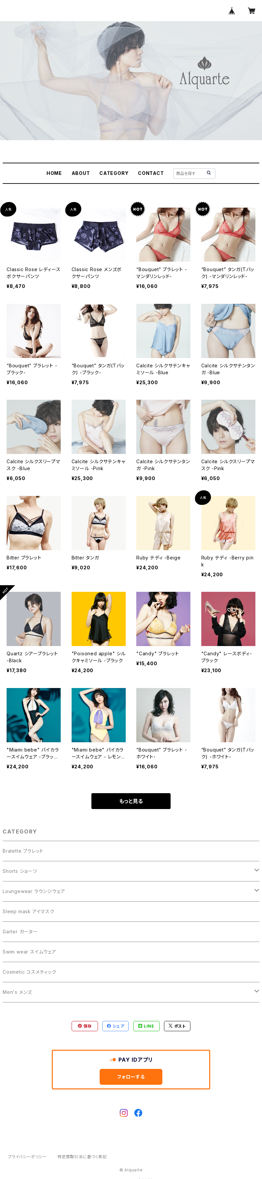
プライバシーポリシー (27, 1156)
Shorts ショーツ (20, 871)
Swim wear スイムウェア (29, 952)
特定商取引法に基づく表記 (82, 1156)
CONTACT (151, 173)
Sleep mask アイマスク (28, 911)
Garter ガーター (20, 931)
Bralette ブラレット (23, 851)
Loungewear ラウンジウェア (34, 891)
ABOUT (81, 173)
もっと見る (131, 801)
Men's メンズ (17, 992)
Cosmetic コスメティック (29, 972)
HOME (54, 173)
